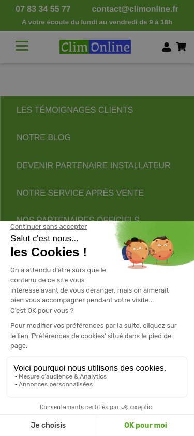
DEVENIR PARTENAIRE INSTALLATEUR (94, 165)
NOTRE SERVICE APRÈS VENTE (80, 192)
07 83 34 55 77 (43, 9)
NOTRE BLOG (44, 137)
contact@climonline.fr (135, 9)
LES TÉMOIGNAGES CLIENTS (75, 110)
